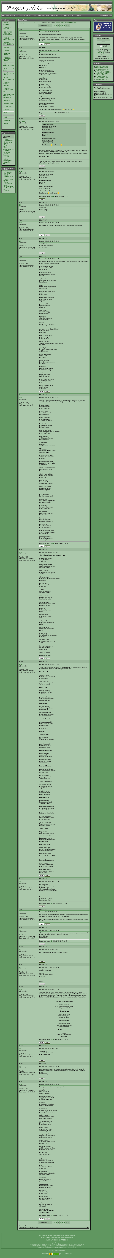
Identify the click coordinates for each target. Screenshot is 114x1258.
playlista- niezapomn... (6, 154)
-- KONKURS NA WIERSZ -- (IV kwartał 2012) (8, 96)
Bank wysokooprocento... (8, 148)
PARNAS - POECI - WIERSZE (8, 38)
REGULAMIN (20, 15)
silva (20, 32)
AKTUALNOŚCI (69, 15)
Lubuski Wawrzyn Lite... (102, 79)
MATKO (6, 182)
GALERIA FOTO (8, 103)
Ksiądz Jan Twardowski (6, 151)
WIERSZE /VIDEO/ (6, 54)
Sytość (6, 175)
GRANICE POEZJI (6, 162)
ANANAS (6, 191)
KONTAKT (7, 120)
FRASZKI (6, 139)
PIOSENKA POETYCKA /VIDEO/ (6, 59)
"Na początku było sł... (7, 145)
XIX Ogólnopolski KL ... (101, 76)
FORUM (78, 15)
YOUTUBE (7, 50)
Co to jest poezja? (6, 157)
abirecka (22, 121)
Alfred (21, 50)
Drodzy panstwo (100, 70)
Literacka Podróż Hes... (102, 73)
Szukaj (6, 123)
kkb (20, 949)
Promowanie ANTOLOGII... (103, 72)
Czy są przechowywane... (8, 160)
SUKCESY (7, 100)
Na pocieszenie (8, 186)
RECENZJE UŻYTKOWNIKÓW (8, 78)
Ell (20, 205)
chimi (110, 97)
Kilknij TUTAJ (100, 52)
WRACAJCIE (8, 172)
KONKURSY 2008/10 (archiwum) (7, 84)
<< (48, 25)
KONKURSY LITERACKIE (7, 28)
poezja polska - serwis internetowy (29, 23)
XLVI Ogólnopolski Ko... (102, 69)
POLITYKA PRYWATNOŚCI (7, 34)
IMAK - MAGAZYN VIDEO (54, 15)
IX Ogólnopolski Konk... (102, 75)
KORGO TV (7, 47)
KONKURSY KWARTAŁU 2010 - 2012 (8, 90)
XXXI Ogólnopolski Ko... (102, 67)
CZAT (5, 113)
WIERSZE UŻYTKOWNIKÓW (35, 15)
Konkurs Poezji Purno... (102, 66)
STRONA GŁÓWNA (8, 15)
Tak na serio (7, 173)
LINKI (5, 117)
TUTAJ (110, 58)
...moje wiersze (8, 140)
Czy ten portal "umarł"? (7, 142)
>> (68, 25)
